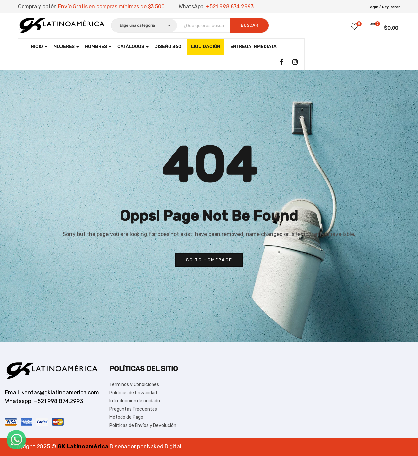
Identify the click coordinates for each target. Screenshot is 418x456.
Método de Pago (126, 417)
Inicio (38, 46)
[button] (372, 27)
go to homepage (209, 259)
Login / (374, 7)
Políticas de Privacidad (133, 393)
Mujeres (66, 46)
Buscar (249, 25)
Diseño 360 (167, 46)
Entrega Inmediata (253, 46)
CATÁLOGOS (133, 46)
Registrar (391, 7)
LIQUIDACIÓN (205, 46)
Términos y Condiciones (134, 384)
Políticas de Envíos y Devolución (142, 425)
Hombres (98, 46)
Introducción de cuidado (134, 401)
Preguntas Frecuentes (133, 409)
